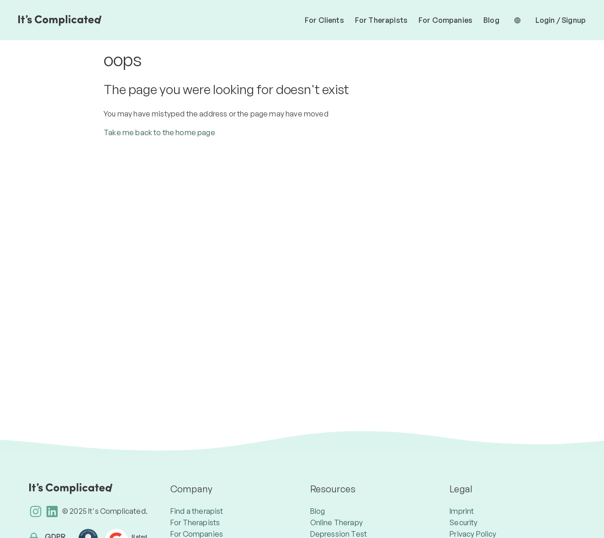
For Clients (324, 20)
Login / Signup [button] (560, 20)
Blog (491, 20)
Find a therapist (196, 511)
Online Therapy (336, 522)
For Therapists (381, 20)
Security (463, 522)
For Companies (445, 20)
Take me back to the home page (159, 132)
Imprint (462, 511)
